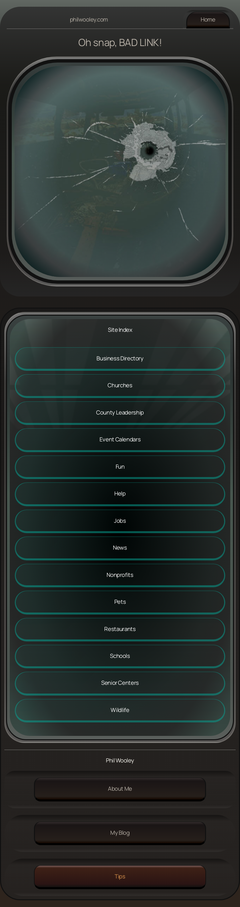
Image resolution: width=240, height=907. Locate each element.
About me (120, 788)
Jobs (120, 520)
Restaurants (119, 629)
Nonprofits (120, 575)
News (120, 547)
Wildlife (120, 710)
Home (208, 19)
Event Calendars (120, 439)
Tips (120, 876)
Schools (120, 656)
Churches (120, 385)
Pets (120, 601)
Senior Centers (120, 682)
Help (120, 493)
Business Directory (120, 358)
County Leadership (120, 412)
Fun (120, 466)
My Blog (119, 832)
